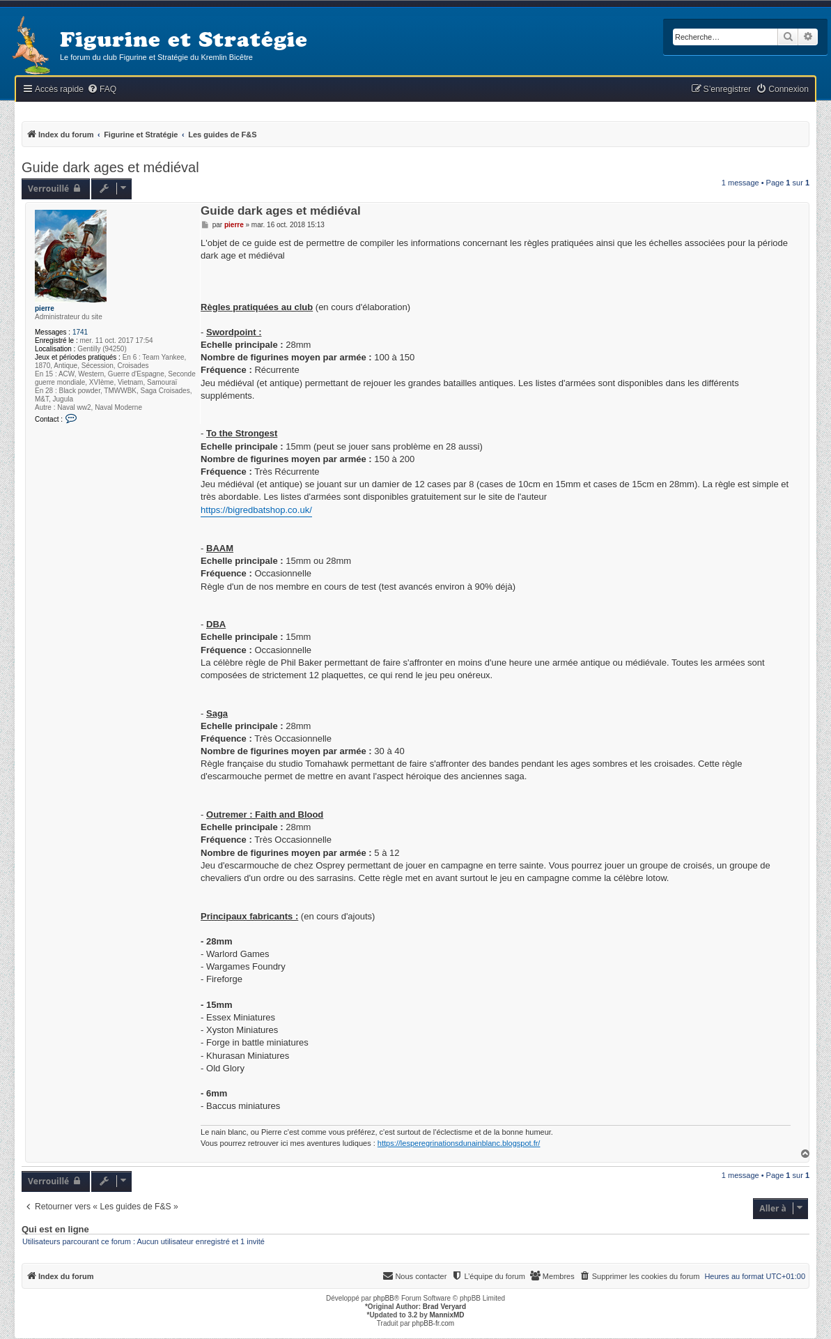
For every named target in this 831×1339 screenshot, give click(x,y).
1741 (80, 332)
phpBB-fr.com (433, 1323)
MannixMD (447, 1315)
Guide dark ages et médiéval (110, 167)
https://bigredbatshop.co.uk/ (256, 510)
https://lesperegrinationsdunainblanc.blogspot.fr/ (459, 1143)
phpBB (383, 1298)
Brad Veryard (444, 1306)
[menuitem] (101, 89)
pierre (44, 308)
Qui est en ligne (55, 1229)
